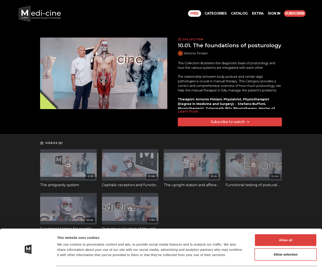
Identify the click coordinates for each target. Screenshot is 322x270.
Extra (257, 13)
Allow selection (286, 241)
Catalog (239, 13)
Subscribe (294, 13)
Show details (229, 261)
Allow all (285, 227)
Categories (216, 13)
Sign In (274, 13)
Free (194, 13)
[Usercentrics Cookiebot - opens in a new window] (28, 261)
